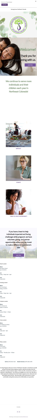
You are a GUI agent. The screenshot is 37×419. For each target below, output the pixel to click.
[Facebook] (17, 412)
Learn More (18, 255)
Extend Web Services (24, 416)
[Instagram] (19, 412)
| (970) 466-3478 (24, 361)
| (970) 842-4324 (10, 361)
